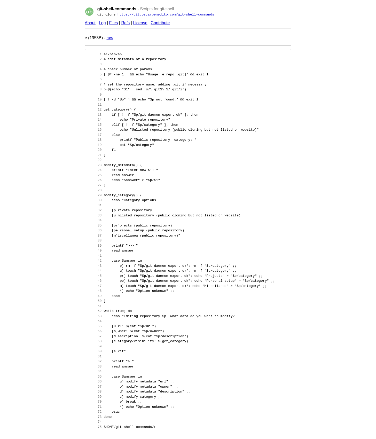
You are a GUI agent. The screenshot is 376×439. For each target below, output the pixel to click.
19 (95, 145)
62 (95, 361)
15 (95, 124)
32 (95, 210)
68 (95, 391)
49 (95, 296)
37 (95, 235)
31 (95, 205)
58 (95, 341)
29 (95, 195)
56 (95, 331)
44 (95, 270)
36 (95, 230)
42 (95, 260)
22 (95, 160)
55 (95, 326)
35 (95, 225)
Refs (125, 23)
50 (95, 301)
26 (95, 180)
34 (95, 220)
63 (95, 366)
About (90, 23)
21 (95, 155)
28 (95, 190)
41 (95, 255)
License (140, 23)
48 (95, 290)
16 (95, 129)
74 (95, 421)
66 (95, 381)
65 (95, 376)
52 (95, 311)
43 (95, 265)
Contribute (160, 23)
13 (95, 114)
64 (95, 371)
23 (95, 165)
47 (95, 286)
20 (95, 149)
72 (95, 411)
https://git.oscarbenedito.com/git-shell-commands (166, 14)
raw (109, 38)
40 (95, 250)
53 (95, 316)
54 (95, 321)
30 (95, 200)
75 (95, 427)
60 (95, 351)
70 (95, 401)
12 (95, 109)
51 (95, 306)
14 (95, 119)
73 (95, 416)
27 (95, 185)
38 (95, 240)
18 (95, 139)
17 (95, 134)
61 (95, 356)
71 (95, 406)
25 (95, 175)
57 (95, 336)
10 (95, 99)
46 (95, 280)
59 (95, 346)
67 (95, 386)
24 (95, 170)
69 (95, 396)
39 (95, 245)
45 (95, 275)
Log (102, 23)
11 (95, 104)
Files (113, 23)
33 (95, 215)
